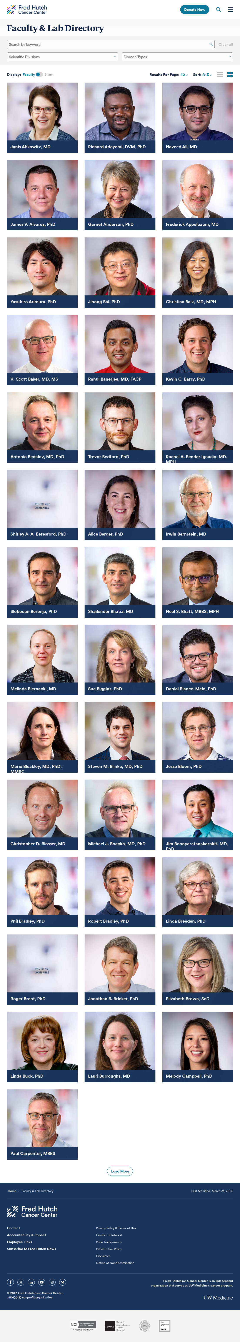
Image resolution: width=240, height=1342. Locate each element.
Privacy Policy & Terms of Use (116, 1228)
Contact (13, 1228)
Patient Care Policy (109, 1249)
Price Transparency (109, 1242)
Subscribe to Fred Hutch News (31, 1249)
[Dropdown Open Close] (115, 56)
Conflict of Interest (109, 1235)
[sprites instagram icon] (52, 1282)
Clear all (225, 44)
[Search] (211, 44)
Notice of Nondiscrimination (115, 1263)
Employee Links (19, 1242)
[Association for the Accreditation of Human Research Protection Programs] (144, 1326)
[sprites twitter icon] (20, 1282)
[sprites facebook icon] (10, 1282)
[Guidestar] (164, 1326)
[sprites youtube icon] (41, 1282)
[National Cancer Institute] (83, 1326)
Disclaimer (103, 1256)
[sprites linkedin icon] (31, 1282)
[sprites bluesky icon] (62, 1282)
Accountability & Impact (26, 1235)
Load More (120, 1171)
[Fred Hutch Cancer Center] (32, 1211)
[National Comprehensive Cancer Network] (117, 1326)
